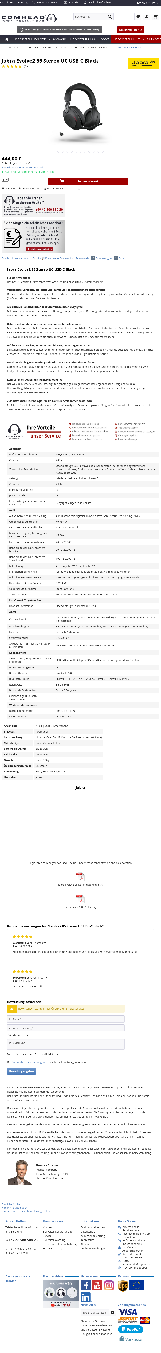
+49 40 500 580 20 (47, 2)
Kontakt (73, 2)
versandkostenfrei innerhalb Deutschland (22, 167)
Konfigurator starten (130, 29)
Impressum (87, 1240)
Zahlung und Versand (93, 1227)
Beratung (49, 258)
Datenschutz (88, 1231)
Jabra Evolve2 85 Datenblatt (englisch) (80, 884)
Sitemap (85, 1244)
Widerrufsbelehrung (93, 1236)
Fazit (121, 258)
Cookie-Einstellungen (93, 1248)
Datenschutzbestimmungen (28, 1062)
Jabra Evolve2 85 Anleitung (80, 907)
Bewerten (26, 188)
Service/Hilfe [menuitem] (146, 3)
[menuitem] (93, 16)
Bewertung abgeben (21, 1071)
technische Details (30, 258)
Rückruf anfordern (100, 2)
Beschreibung (10, 258)
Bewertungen (107, 258)
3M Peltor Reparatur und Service (58, 1234)
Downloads (86, 258)
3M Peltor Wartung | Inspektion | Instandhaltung (60, 1242)
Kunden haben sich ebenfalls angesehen (26, 1211)
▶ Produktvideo (66, 258)
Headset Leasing (52, 1248)
